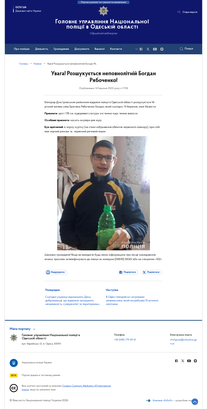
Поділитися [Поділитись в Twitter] (153, 272)
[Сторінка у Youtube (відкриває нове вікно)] (155, 49)
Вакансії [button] (100, 49)
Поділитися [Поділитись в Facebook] (130, 272)
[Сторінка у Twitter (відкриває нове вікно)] (148, 49)
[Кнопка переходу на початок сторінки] (195, 401)
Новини (37, 64)
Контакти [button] (116, 49)
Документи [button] (81, 49)
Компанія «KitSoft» (163, 400)
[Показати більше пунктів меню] (136, 49)
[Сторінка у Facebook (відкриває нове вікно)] (141, 49)
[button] (23, 329)
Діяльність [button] (41, 49)
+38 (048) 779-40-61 (125, 339)
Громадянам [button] (61, 49)
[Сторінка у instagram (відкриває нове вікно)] (162, 49)
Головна (23, 64)
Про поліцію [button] (22, 49)
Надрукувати (58, 272)
